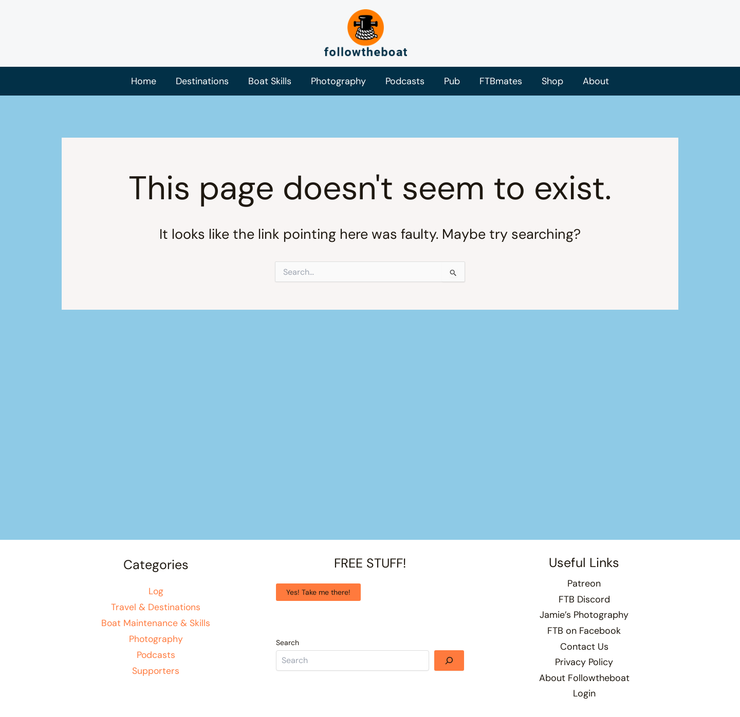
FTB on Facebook (584, 631)
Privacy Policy (584, 662)
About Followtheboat (584, 678)
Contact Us (584, 646)
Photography (155, 638)
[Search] (449, 660)
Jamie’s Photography (584, 615)
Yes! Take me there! (318, 592)
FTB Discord (584, 599)
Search (287, 642)
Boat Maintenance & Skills (156, 622)
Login (584, 693)
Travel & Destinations (156, 607)
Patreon (584, 583)
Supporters (156, 670)
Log (155, 591)
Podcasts (155, 654)
